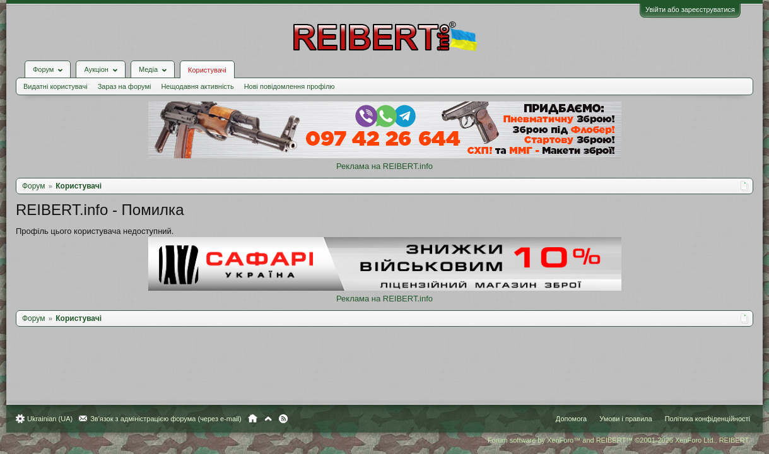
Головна (259, 418)
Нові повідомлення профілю (295, 77)
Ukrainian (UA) (56, 418)
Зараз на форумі (131, 77)
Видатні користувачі (62, 77)
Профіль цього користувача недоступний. (101, 221)
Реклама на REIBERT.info (384, 156)
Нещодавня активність (203, 77)
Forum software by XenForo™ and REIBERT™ (612, 440)
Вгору (274, 418)
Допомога (564, 418)
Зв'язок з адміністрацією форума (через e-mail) (172, 418)
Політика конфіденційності (701, 418)
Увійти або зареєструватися (684, 9)
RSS (289, 418)
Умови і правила (619, 418)
